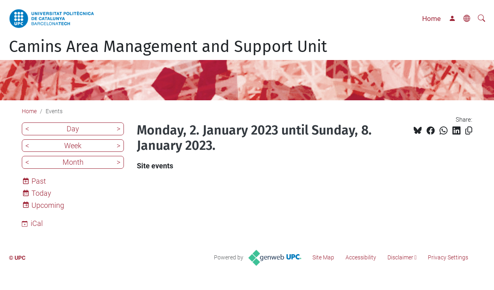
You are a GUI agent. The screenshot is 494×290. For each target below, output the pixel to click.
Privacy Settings (448, 257)
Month (73, 162)
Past (38, 181)
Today (41, 193)
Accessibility (360, 257)
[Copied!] (468, 130)
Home (431, 18)
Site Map (323, 257)
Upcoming (47, 205)
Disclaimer (400, 257)
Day (73, 128)
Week (73, 145)
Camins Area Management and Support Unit (168, 46)
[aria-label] (481, 18)
